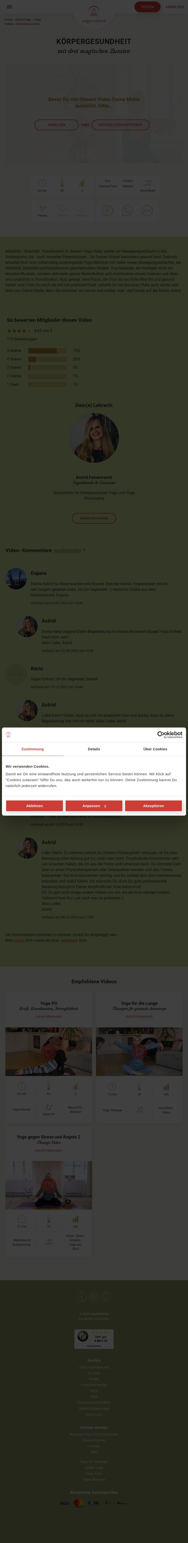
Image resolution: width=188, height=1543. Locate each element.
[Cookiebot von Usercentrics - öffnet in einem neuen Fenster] (161, 734)
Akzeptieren (153, 806)
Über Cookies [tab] (155, 749)
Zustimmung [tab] (33, 749)
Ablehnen (34, 806)
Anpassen (94, 806)
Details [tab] (94, 749)
